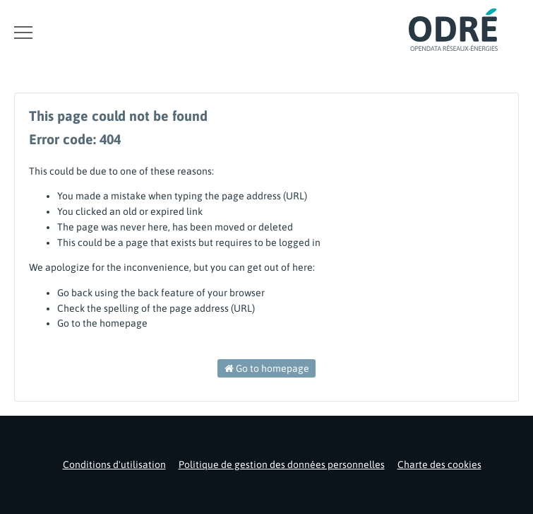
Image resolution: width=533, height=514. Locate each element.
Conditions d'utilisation (114, 464)
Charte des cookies (439, 464)
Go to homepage (266, 368)
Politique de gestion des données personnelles (282, 464)
